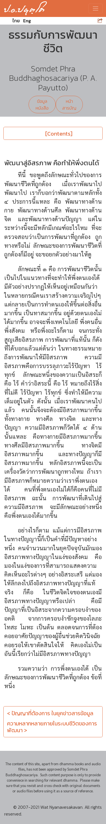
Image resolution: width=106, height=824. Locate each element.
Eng (27, 20)
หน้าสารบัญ (69, 104)
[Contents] (58, 133)
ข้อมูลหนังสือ (42, 104)
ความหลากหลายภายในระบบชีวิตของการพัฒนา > (52, 726)
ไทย (16, 20)
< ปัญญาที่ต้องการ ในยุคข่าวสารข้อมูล (50, 713)
